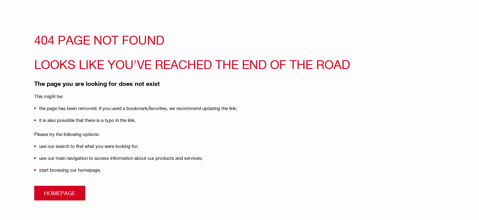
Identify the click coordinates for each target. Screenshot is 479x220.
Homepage (59, 193)
